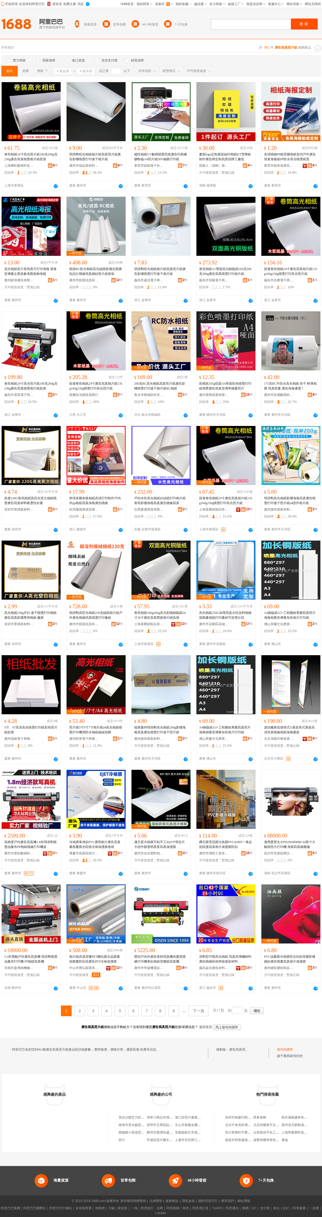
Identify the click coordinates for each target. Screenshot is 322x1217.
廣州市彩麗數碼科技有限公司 (279, 395)
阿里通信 (232, 1208)
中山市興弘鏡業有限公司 (84, 968)
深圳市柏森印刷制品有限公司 (246, 1117)
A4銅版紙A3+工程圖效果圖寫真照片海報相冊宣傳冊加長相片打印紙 (290, 615)
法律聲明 (155, 1201)
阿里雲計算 (200, 1208)
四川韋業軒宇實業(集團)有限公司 (248, 1132)
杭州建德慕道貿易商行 (84, 509)
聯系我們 (227, 1201)
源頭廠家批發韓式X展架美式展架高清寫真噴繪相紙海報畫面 (289, 730)
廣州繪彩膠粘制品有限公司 (279, 968)
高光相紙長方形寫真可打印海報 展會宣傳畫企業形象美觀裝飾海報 (30, 271)
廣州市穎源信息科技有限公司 (84, 280)
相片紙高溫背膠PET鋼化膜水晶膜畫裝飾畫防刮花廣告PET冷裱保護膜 (94, 959)
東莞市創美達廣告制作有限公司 (279, 165)
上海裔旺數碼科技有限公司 (19, 165)
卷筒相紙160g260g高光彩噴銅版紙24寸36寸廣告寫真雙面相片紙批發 (160, 615)
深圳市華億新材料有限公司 (19, 509)
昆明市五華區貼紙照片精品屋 (168, 1125)
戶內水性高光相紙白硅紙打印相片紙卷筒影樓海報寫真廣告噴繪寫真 (160, 500)
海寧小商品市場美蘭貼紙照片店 (169, 1117)
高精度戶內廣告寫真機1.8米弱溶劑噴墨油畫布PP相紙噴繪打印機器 (30, 844)
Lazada (160, 1213)
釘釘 (286, 1208)
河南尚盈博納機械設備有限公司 (19, 968)
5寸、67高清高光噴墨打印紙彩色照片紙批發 (30, 730)
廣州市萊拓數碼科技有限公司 (19, 853)
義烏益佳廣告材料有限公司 (214, 968)
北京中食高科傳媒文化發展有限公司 (251, 1125)
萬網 (245, 1208)
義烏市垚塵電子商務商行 (279, 280)
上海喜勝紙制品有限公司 (214, 509)
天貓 (111, 1208)
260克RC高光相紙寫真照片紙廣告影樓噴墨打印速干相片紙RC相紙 (159, 386)
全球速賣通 (83, 1208)
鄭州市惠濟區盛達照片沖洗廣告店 (171, 1132)
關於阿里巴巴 (208, 1201)
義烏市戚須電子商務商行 (149, 280)
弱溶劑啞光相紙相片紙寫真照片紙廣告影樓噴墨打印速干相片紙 (95, 156)
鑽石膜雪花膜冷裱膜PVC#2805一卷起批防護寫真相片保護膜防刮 (225, 844)
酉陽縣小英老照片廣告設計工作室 (143, 1132)
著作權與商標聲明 (133, 1201)
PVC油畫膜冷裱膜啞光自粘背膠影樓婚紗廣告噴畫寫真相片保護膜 (289, 959)
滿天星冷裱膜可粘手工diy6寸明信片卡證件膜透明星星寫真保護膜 (159, 844)
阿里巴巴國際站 (34, 1208)
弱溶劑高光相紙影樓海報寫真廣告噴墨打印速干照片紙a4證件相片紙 (290, 500)
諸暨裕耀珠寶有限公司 (269, 1140)
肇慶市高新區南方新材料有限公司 (84, 853)
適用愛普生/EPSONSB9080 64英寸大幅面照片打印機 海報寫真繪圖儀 (289, 844)
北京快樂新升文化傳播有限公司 (275, 1125)
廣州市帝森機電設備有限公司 (149, 968)
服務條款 (172, 1201)
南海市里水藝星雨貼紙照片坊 (139, 1125)
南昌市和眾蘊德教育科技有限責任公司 (252, 1140)
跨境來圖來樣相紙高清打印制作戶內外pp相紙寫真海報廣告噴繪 (95, 500)
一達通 (314, 1208)
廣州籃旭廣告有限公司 (19, 280)
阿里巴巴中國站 (60, 1208)
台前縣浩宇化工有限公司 (271, 1132)
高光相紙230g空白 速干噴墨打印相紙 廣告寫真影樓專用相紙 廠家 (30, 615)
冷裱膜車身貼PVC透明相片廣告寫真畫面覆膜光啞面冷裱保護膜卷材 (94, 844)
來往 (276, 1208)
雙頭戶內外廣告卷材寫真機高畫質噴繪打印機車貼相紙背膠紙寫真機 (160, 959)
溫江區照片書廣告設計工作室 (196, 1117)
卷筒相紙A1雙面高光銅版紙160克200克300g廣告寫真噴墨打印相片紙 (225, 271)
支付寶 (265, 1208)
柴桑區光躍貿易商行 (83, 395)
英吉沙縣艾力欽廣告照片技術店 (141, 1117)
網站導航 (243, 1201)
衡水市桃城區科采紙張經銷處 (149, 395)
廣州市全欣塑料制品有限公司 (149, 853)
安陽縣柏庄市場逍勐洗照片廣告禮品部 (202, 1132)
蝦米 (186, 1208)
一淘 (134, 1208)
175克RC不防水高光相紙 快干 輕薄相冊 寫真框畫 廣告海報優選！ (290, 386)
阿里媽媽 (172, 1208)
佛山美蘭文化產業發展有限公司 (279, 624)
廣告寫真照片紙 (240, 1049)
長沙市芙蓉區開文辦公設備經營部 (279, 853)
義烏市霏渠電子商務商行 (19, 395)
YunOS (217, 1208)
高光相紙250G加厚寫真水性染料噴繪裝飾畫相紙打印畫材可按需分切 (225, 615)
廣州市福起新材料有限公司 (84, 165)
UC (254, 1208)
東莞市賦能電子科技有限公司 (149, 165)
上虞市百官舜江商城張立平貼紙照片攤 (202, 1140)
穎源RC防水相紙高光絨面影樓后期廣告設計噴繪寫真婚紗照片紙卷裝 (95, 271)
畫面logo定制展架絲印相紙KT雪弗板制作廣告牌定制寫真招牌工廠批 (225, 156)
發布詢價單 (285, 1049)
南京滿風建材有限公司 (297, 1117)
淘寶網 (100, 1208)
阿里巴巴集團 (10, 1208)
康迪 (284, 1140)
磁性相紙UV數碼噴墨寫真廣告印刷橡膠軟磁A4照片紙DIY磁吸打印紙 (160, 156)
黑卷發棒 (259, 1117)
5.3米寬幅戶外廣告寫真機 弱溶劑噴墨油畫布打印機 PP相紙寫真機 (30, 959)
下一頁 (198, 1011)
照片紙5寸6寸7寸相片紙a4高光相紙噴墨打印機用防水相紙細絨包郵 (95, 730)
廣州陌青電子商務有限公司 (84, 739)
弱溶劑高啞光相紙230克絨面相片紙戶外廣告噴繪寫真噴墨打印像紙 (95, 615)
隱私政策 (188, 1201)
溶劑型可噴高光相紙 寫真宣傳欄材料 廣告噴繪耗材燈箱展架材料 (225, 959)
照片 (122, 1140)
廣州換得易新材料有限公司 (279, 509)
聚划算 (122, 1208)
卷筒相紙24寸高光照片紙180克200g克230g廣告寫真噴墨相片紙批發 (30, 156)
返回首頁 (205, 1027)
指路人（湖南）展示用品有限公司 (214, 165)
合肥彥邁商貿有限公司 (149, 509)
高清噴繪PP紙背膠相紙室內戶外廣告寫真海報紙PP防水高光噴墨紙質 (290, 156)
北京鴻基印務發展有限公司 (279, 739)
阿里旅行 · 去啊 (152, 1208)
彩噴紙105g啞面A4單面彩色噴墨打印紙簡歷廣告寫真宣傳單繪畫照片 (225, 386)
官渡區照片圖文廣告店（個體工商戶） (174, 1140)
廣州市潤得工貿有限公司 (214, 853)
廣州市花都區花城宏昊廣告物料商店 (214, 624)
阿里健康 (299, 1208)
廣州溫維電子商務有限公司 (19, 739)
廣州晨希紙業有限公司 (214, 395)
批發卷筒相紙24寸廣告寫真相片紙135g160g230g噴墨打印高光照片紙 (290, 271)
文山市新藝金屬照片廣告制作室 (197, 1125)
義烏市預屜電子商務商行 (214, 280)
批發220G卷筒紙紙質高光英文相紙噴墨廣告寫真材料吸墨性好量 (30, 500)
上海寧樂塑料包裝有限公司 (300, 1132)
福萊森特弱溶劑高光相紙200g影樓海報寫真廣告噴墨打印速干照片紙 (160, 730)
